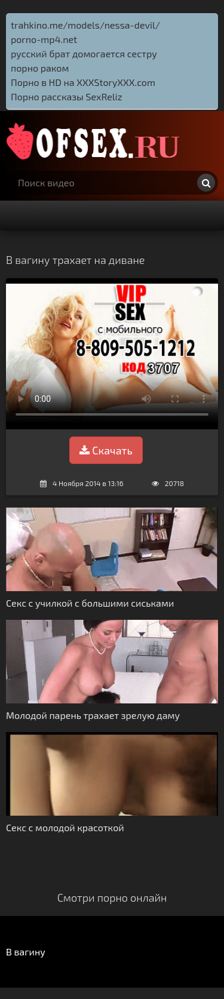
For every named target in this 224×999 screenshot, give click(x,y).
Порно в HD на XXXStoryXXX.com (83, 82)
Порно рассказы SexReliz (66, 96)
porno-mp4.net (44, 39)
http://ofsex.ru (95, 141)
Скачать (105, 450)
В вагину (25, 951)
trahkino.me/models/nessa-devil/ (85, 24)
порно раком (40, 67)
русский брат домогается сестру (84, 53)
